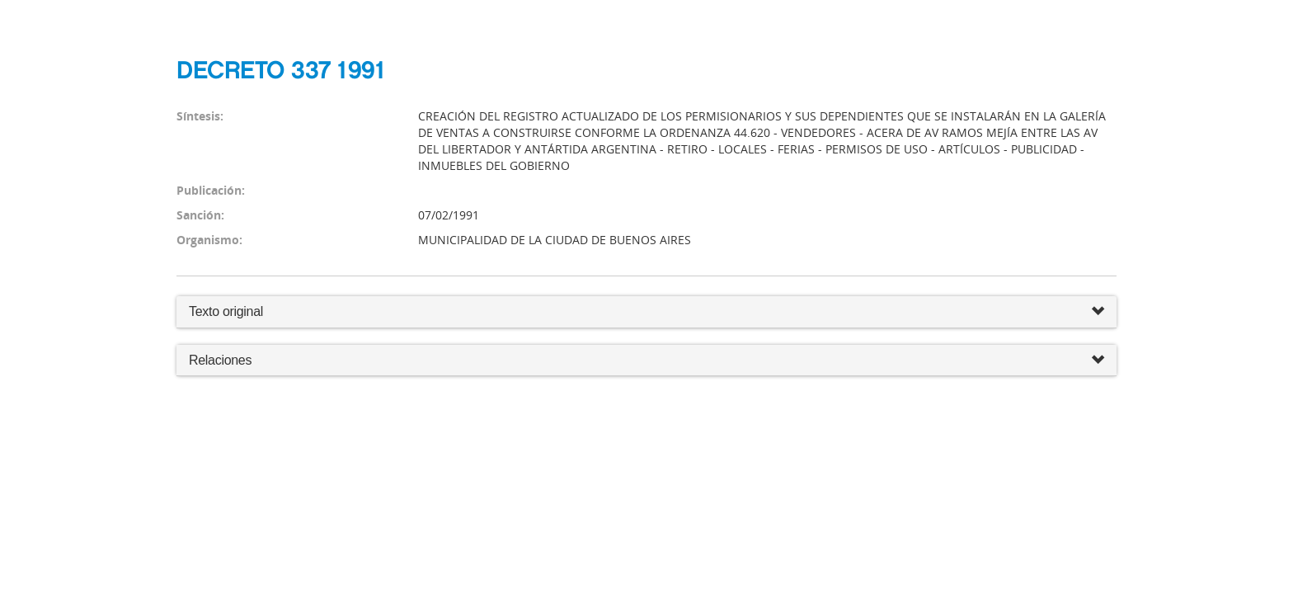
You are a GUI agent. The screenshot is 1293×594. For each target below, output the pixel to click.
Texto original (226, 311)
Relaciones (646, 361)
